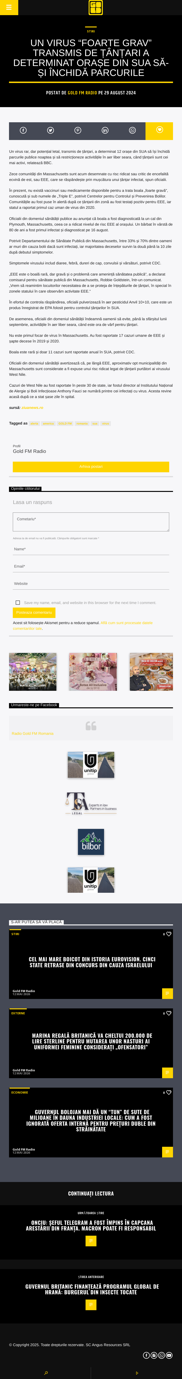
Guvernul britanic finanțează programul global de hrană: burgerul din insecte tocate (92, 1289)
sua (94, 423)
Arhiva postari (91, 467)
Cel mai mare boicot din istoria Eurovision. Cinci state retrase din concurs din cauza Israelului (92, 962)
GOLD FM (65, 423)
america (48, 423)
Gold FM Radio (82, 93)
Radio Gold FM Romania (33, 734)
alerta (34, 423)
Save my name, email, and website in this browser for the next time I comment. (90, 603)
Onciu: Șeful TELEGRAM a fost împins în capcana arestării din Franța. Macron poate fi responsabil (91, 1225)
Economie (19, 1092)
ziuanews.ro (32, 408)
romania (82, 423)
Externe (18, 1013)
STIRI (91, 31)
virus (105, 423)
